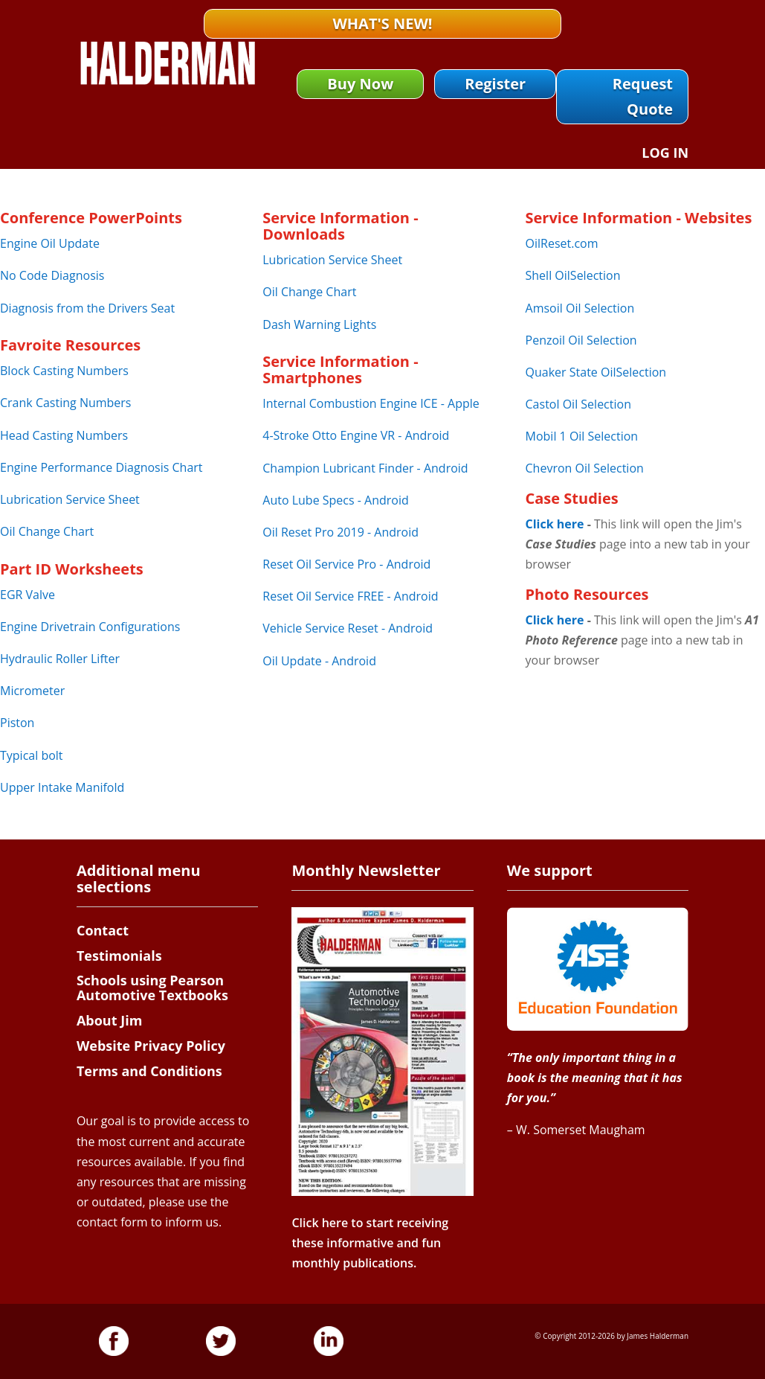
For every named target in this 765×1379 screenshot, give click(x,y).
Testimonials (119, 955)
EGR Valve (27, 594)
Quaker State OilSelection (596, 372)
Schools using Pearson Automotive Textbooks (152, 987)
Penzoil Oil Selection (581, 340)
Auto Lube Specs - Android (335, 500)
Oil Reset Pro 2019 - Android (340, 532)
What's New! (382, 23)
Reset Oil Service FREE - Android (350, 596)
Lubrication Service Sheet (70, 499)
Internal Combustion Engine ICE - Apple (370, 403)
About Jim (109, 1020)
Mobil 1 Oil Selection (582, 436)
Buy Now (360, 84)
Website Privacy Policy (151, 1046)
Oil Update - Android (319, 661)
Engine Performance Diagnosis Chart (101, 467)
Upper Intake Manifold (62, 787)
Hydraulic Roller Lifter (60, 658)
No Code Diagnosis (52, 275)
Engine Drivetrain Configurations (90, 626)
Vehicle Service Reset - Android (347, 628)
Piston (17, 722)
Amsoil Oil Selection (580, 308)
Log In (665, 154)
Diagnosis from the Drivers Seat (87, 308)
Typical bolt (31, 755)
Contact (103, 930)
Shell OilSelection (573, 275)
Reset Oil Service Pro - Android (346, 564)
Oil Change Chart (47, 531)
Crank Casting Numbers (65, 402)
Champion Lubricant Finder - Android (365, 468)
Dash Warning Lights (319, 324)
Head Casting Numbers (64, 435)
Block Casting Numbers (64, 370)
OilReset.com (562, 243)
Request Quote (643, 96)
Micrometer (32, 690)
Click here (555, 524)
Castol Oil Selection (578, 404)
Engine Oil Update (50, 243)
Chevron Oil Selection (585, 468)
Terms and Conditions (149, 1071)
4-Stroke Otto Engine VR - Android (355, 435)
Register (495, 84)
